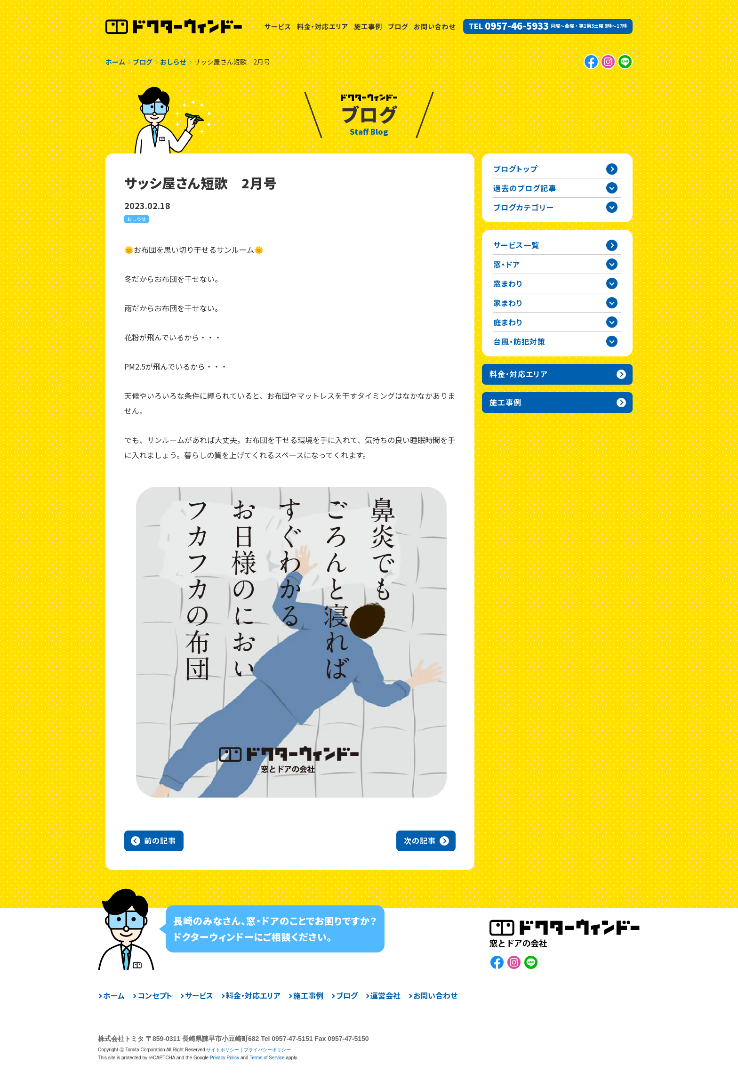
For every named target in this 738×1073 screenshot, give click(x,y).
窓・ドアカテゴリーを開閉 (611, 264)
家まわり (508, 302)
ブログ (398, 26)
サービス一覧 (516, 244)
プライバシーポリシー (267, 1049)
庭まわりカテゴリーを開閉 (611, 322)
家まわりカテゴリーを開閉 (611, 302)
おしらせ (136, 218)
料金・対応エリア (322, 26)
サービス (278, 26)
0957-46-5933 (517, 26)
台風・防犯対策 (519, 341)
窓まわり (508, 283)
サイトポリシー (222, 1049)
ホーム (114, 995)
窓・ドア (506, 264)
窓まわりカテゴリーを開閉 (611, 283)
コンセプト (154, 995)
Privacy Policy (224, 1057)
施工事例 (368, 26)
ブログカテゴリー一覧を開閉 (611, 207)
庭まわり (508, 322)
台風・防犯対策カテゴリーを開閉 (611, 341)
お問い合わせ (435, 26)
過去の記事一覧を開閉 (611, 187)
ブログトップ (515, 168)
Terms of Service (266, 1057)
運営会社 (385, 995)
